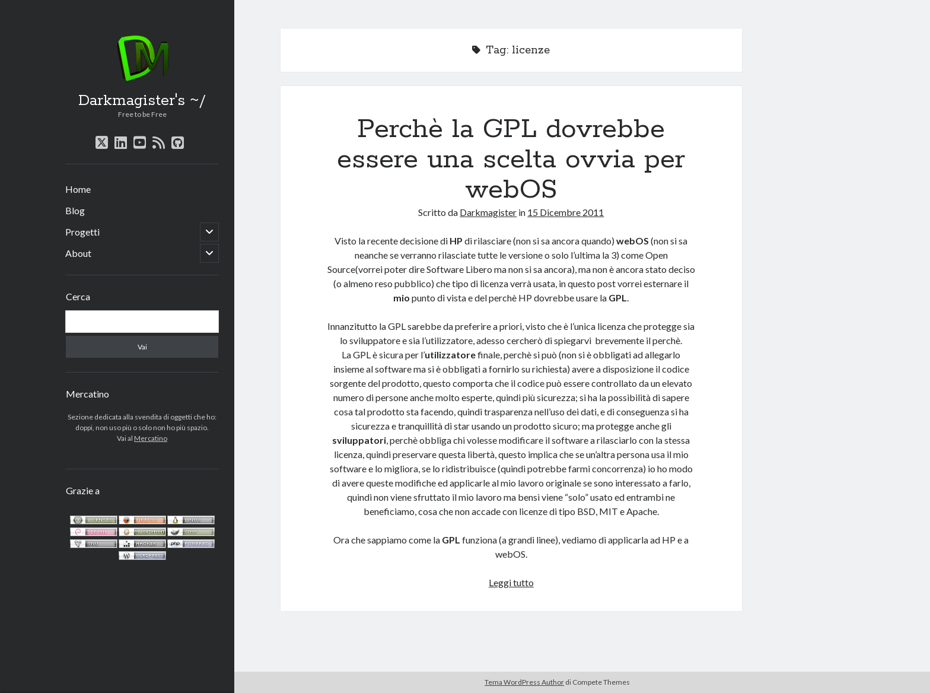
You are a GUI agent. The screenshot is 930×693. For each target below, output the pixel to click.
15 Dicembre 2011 (565, 212)
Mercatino (150, 438)
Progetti (82, 231)
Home (78, 189)
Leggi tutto (511, 582)
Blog (75, 210)
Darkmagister (488, 212)
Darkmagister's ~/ (142, 100)
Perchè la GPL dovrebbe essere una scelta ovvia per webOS (511, 159)
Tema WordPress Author (524, 682)
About (78, 253)
